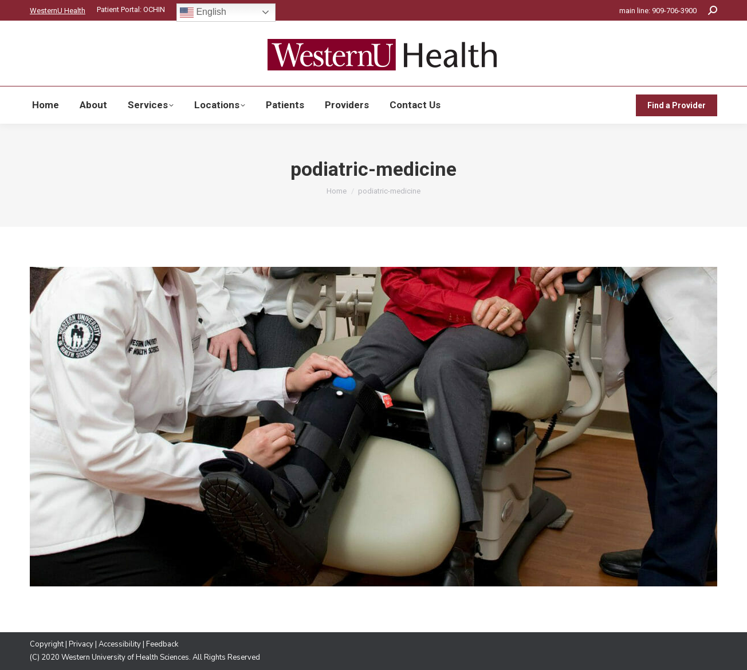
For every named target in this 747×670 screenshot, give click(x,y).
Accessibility (120, 644)
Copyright (47, 644)
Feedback (162, 644)
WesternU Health (57, 10)
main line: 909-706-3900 (658, 10)
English (203, 12)
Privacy (81, 644)
